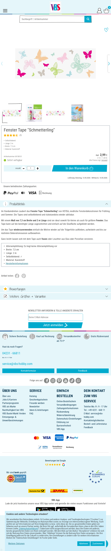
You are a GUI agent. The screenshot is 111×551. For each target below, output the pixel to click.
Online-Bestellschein (66, 401)
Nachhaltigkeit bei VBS (13, 410)
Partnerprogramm (10, 403)
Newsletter (34, 406)
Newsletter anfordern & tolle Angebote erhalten (55, 310)
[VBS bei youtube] (66, 380)
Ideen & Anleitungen (38, 410)
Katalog (33, 396)
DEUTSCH (55, 519)
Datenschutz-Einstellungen (69, 418)
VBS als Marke (9, 406)
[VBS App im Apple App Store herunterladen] (65, 510)
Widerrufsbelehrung (66, 415)
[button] (4, 63)
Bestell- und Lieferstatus (95, 424)
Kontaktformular (28, 370)
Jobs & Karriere (9, 399)
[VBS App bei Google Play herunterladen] (46, 510)
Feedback (82, 370)
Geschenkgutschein (38, 399)
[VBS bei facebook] (46, 380)
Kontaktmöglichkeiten (94, 420)
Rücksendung (63, 411)
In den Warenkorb (79, 168)
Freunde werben (37, 403)
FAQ (31, 413)
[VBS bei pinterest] (59, 380)
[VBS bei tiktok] (72, 380)
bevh (16, 472)
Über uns (6, 396)
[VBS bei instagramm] (53, 380)
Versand (104, 160)
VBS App (61, 429)
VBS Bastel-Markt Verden (14, 413)
